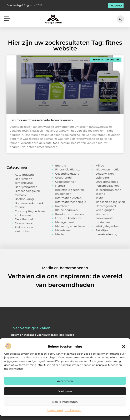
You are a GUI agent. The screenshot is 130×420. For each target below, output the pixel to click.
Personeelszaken (107, 185)
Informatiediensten (68, 198)
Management (64, 222)
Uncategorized (106, 206)
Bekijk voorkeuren (65, 401)
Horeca (60, 185)
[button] (124, 346)
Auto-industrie (25, 174)
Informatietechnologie (70, 201)
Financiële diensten (68, 169)
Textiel (100, 198)
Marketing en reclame (70, 226)
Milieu (100, 165)
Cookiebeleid (55, 410)
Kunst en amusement (70, 214)
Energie (60, 165)
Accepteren (65, 381)
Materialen (62, 230)
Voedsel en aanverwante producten (105, 218)
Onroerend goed (107, 181)
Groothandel (63, 177)
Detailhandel (24, 219)
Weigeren (65, 391)
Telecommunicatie (108, 189)
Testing (100, 193)
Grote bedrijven (65, 181)
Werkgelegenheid (108, 226)
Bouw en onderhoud (29, 203)
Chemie (20, 207)
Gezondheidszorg (67, 173)
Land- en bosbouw (68, 218)
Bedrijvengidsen (26, 187)
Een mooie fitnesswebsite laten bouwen (41, 120)
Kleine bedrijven (66, 210)
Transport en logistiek (110, 201)
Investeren (62, 206)
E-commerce (23, 223)
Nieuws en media (108, 169)
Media (59, 234)
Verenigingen (105, 210)
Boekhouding (24, 199)
